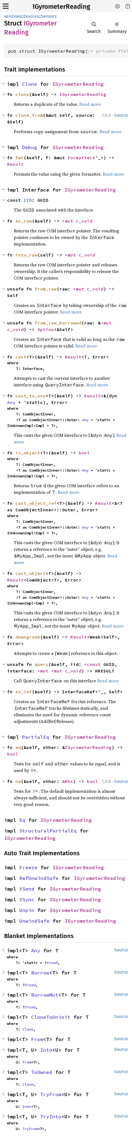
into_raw (26, 255)
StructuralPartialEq (48, 831)
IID (28, 200)
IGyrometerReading (61, 6)
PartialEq (35, 737)
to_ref (23, 691)
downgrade (27, 637)
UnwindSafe (34, 921)
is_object (27, 452)
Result (15, 164)
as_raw (23, 221)
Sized (51, 962)
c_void (84, 221)
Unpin (26, 910)
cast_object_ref (36, 503)
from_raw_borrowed (58, 323)
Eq (22, 820)
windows (12, 16)
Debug (29, 147)
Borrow (40, 973)
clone (22, 94)
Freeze (28, 867)
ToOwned (41, 1072)
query (41, 664)
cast (20, 357)
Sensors (48, 16)
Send (28, 889)
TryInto (50, 1116)
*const (93, 664)
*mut (69, 221)
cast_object (30, 573)
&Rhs (67, 781)
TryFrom (50, 1094)
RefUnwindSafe (39, 878)
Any (11, 402)
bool (84, 452)
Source (121, 115)
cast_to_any (30, 395)
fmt (19, 157)
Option (45, 329)
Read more (90, 104)
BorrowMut (44, 995)
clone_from (29, 115)
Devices (31, 16)
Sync (28, 899)
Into (46, 1050)
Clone (29, 84)
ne (18, 781)
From (37, 1039)
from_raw (46, 289)
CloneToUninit (50, 1017)
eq (18, 747)
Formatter (80, 157)
